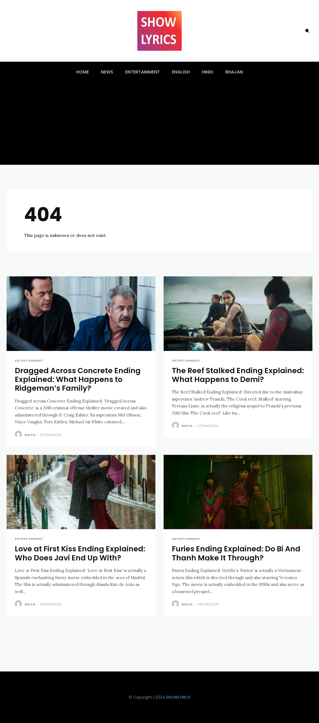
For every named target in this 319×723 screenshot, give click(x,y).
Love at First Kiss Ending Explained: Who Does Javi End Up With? (80, 553)
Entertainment (29, 360)
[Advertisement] (159, 123)
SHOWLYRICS (178, 697)
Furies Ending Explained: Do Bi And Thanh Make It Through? (236, 553)
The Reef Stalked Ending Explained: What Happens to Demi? (238, 374)
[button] (307, 30)
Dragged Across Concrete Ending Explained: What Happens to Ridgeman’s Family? (78, 379)
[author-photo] (19, 434)
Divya (30, 435)
